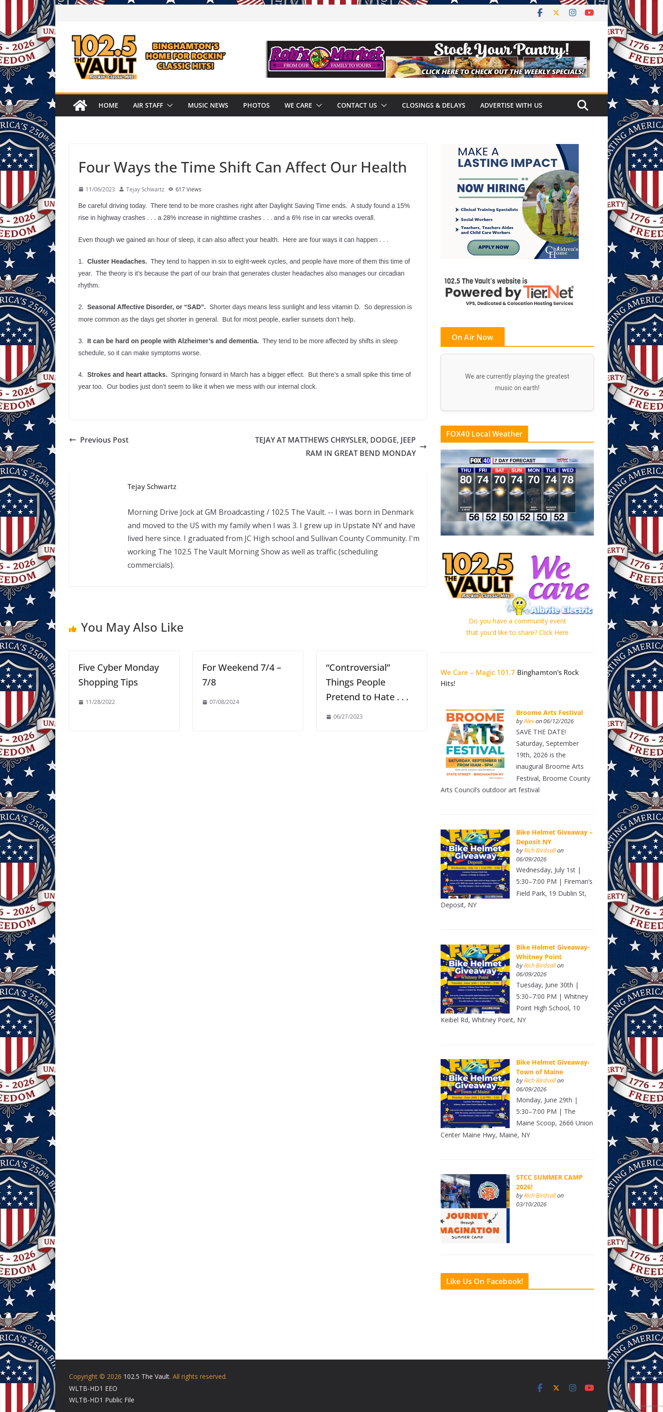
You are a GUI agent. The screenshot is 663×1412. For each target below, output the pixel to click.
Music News (208, 105)
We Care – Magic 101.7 (478, 672)
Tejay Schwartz (145, 189)
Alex (529, 721)
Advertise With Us (511, 105)
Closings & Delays (433, 105)
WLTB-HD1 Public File (101, 1399)
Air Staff (148, 105)
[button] (168, 105)
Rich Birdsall (540, 850)
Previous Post (98, 440)
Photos (256, 105)
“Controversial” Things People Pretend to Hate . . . (367, 682)
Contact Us (357, 105)
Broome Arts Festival (549, 712)
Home (108, 105)
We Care (298, 105)
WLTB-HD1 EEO (93, 1388)
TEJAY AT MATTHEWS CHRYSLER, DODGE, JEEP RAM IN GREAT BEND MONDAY (341, 446)
